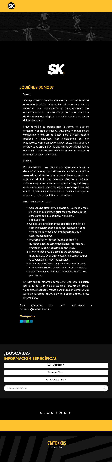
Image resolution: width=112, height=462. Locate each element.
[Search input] (54, 388)
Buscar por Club (55, 372)
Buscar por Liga (55, 365)
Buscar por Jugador (55, 380)
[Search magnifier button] (105, 388)
